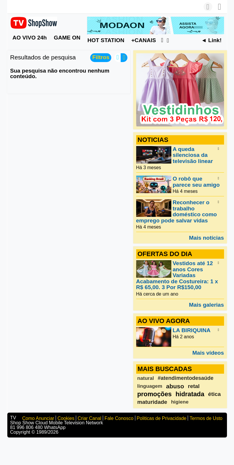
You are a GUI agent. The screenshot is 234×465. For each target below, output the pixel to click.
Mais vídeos (208, 353)
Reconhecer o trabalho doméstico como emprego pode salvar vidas (176, 212)
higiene (180, 402)
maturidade (152, 402)
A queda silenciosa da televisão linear (193, 155)
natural (145, 378)
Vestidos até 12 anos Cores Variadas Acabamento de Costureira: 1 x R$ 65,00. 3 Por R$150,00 (177, 275)
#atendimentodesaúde (185, 378)
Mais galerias (206, 305)
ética (214, 394)
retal (194, 386)
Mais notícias (206, 238)
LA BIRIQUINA (192, 330)
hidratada (189, 394)
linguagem (149, 386)
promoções (154, 394)
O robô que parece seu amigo (196, 182)
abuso (175, 386)
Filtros (100, 57)
